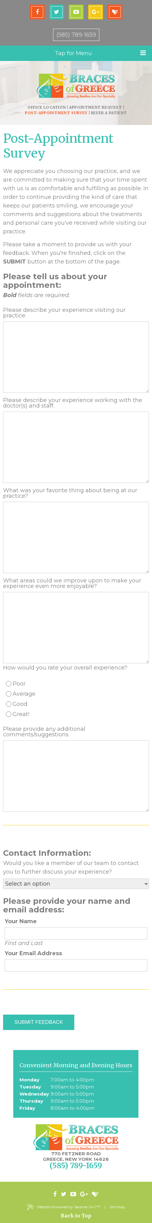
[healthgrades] (115, 12)
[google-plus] (95, 12)
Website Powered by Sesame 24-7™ (64, 1207)
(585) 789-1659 (76, 34)
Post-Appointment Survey (56, 113)
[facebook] (37, 12)
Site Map (117, 1207)
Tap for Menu (100, 53)
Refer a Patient (109, 113)
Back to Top (76, 1216)
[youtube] (76, 12)
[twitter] (56, 12)
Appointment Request (95, 107)
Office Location (46, 107)
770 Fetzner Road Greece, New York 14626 (76, 1156)
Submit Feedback (38, 1022)
